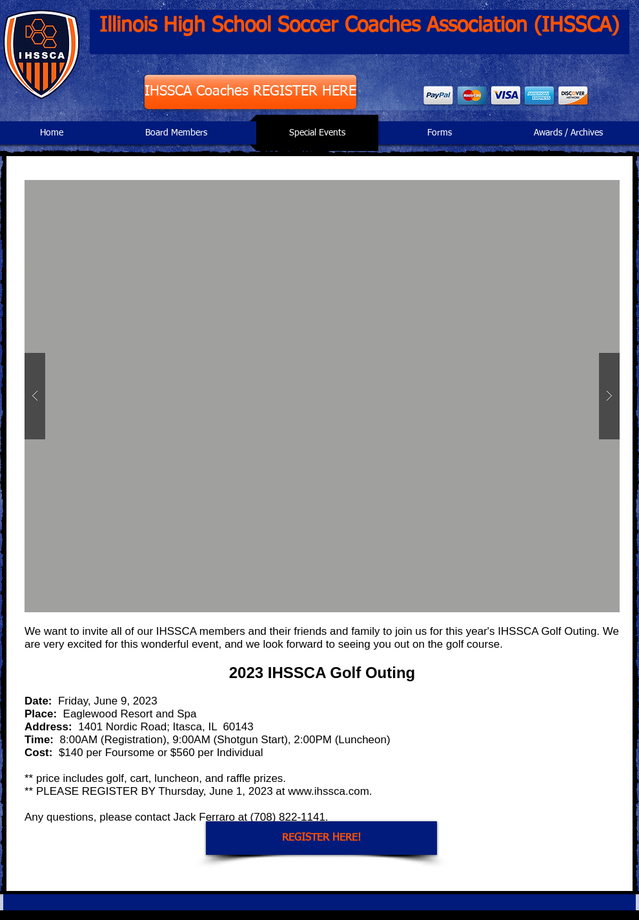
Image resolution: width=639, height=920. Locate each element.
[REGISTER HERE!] (321, 838)
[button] (322, 396)
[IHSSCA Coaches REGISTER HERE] (250, 92)
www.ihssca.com (328, 791)
